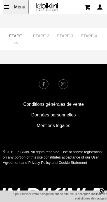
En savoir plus (81, 198)
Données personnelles (53, 115)
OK (61, 198)
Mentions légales (53, 125)
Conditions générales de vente (53, 104)
